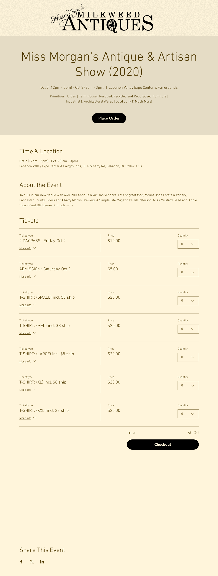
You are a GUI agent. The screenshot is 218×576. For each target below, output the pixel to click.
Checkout (162, 444)
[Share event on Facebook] (21, 561)
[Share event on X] (32, 561)
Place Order (109, 118)
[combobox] (188, 244)
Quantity (183, 236)
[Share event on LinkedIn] (42, 561)
